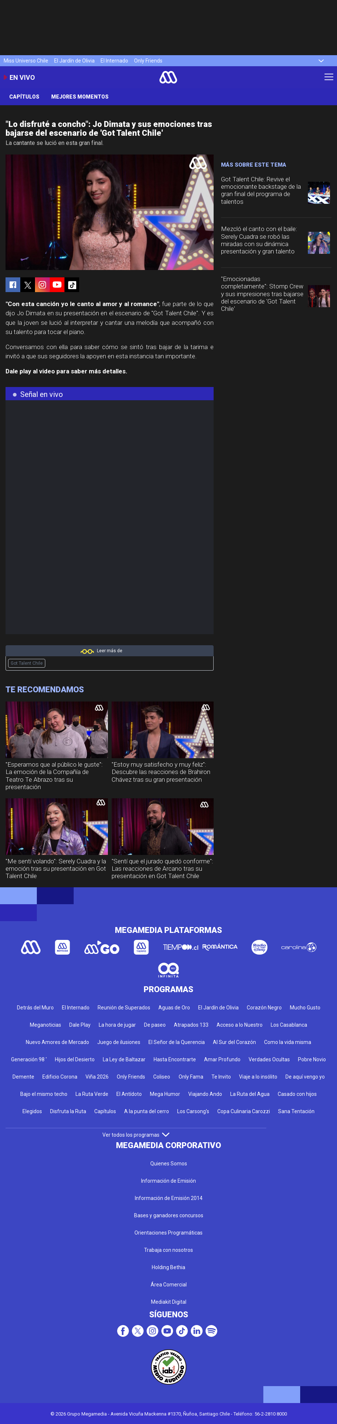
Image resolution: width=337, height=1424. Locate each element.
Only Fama (191, 1077)
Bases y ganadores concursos (168, 1215)
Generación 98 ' (29, 1059)
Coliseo (161, 1077)
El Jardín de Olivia (74, 61)
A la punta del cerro (146, 1111)
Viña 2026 (97, 1077)
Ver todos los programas (135, 1135)
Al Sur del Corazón (234, 1042)
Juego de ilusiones (118, 1042)
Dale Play (80, 1025)
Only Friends (148, 61)
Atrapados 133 (191, 1025)
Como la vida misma (287, 1042)
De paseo (155, 1025)
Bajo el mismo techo (43, 1094)
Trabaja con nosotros (168, 1250)
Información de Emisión (168, 1181)
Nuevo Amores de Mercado (57, 1042)
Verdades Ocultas (269, 1059)
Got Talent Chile (27, 663)
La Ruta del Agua (250, 1094)
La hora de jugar (117, 1025)
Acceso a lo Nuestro (240, 1025)
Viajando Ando (205, 1094)
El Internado (114, 61)
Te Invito (221, 1077)
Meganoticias (45, 1025)
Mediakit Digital (168, 1302)
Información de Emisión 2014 (169, 1198)
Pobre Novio (312, 1059)
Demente (23, 1077)
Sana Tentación (296, 1111)
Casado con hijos (297, 1094)
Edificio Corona (59, 1077)
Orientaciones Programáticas (168, 1233)
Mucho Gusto (305, 1008)
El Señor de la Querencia (176, 1042)
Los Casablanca (289, 1025)
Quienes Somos (168, 1163)
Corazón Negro (264, 1008)
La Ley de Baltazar (124, 1059)
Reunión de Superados (124, 1008)
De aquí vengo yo (305, 1077)
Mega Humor (165, 1094)
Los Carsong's (193, 1111)
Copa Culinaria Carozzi (243, 1111)
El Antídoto (129, 1094)
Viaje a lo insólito (258, 1077)
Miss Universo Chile (26, 61)
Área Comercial (169, 1285)
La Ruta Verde (92, 1094)
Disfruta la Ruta (68, 1111)
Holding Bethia (168, 1267)
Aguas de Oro (174, 1008)
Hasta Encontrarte (175, 1059)
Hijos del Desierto (75, 1059)
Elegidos (32, 1111)
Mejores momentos (80, 97)
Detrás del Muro (35, 1008)
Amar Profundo (222, 1059)
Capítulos (24, 97)
